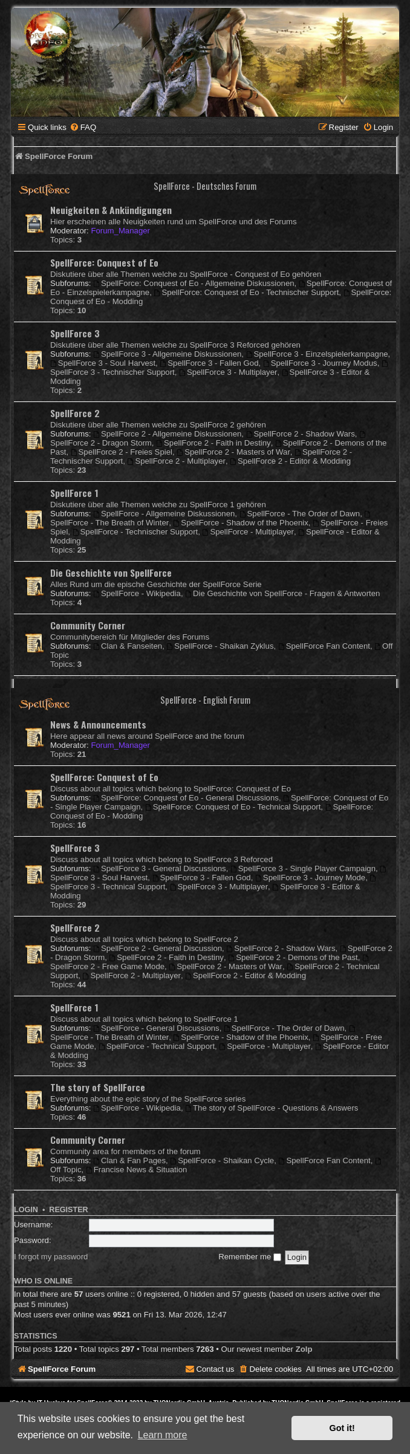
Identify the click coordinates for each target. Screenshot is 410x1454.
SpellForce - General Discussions (156, 1028)
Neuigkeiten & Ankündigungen (111, 210)
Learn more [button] (162, 1435)
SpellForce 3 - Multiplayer (228, 372)
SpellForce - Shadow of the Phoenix (241, 522)
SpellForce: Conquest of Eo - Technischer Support (246, 292)
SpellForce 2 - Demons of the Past (292, 957)
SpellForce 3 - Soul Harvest (102, 363)
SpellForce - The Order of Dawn (299, 513)
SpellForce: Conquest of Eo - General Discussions (186, 797)
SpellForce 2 (75, 413)
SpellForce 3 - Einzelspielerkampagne (317, 354)
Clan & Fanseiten (127, 646)
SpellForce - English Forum (205, 699)
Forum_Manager (120, 230)
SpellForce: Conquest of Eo (104, 262)
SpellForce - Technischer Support (135, 531)
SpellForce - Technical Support (157, 1046)
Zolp (304, 1349)
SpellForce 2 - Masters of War (233, 451)
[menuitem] (83, 127)
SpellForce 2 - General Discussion (157, 948)
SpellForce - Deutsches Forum (205, 186)
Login (26, 1210)
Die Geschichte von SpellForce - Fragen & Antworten (282, 593)
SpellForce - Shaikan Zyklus (219, 646)
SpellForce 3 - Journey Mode (310, 877)
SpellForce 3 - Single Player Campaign (303, 868)
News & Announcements (98, 724)
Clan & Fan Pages (129, 1160)
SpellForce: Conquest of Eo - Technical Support (233, 806)
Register (68, 1210)
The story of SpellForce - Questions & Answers (271, 1107)
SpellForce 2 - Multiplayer (177, 461)
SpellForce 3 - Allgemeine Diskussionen (167, 354)
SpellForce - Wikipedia (137, 593)
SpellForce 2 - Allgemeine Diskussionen (167, 433)
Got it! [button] (342, 1428)
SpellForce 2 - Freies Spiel (121, 451)
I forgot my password (51, 1256)
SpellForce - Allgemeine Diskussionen (164, 513)
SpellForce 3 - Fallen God (209, 363)
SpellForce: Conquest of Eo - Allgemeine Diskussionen (193, 283)
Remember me (249, 1256)
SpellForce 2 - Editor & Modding (290, 461)
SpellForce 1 (74, 492)
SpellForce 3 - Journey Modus (320, 363)
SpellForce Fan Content (324, 646)
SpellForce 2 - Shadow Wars (300, 433)
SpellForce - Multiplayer (248, 531)
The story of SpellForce (97, 1087)
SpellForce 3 (75, 333)
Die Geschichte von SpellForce (111, 572)
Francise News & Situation (136, 1169)
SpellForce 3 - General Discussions (159, 868)
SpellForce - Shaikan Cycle (222, 1160)
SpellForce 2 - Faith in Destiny (213, 442)
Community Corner (87, 625)
